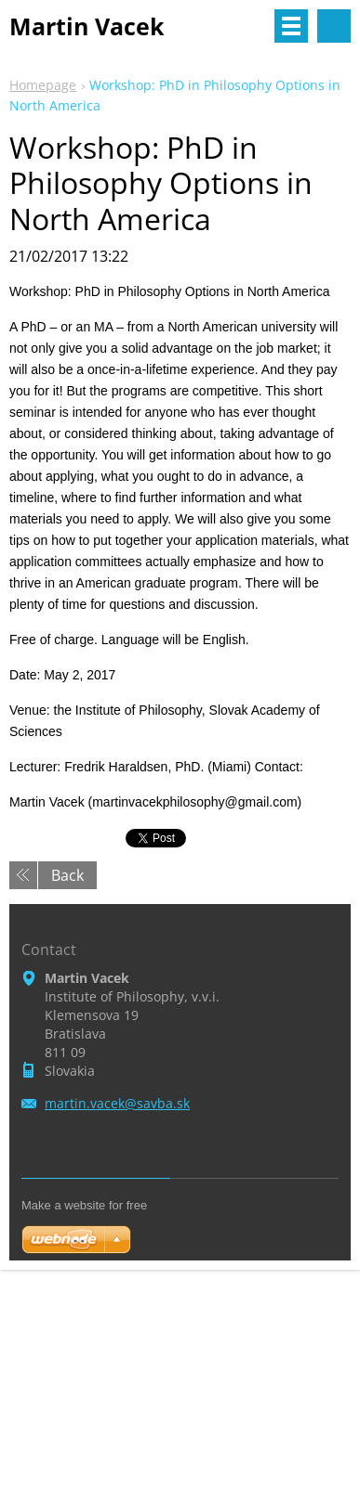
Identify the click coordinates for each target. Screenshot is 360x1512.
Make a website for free (84, 1205)
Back (67, 875)
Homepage (42, 85)
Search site (334, 26)
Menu (291, 26)
